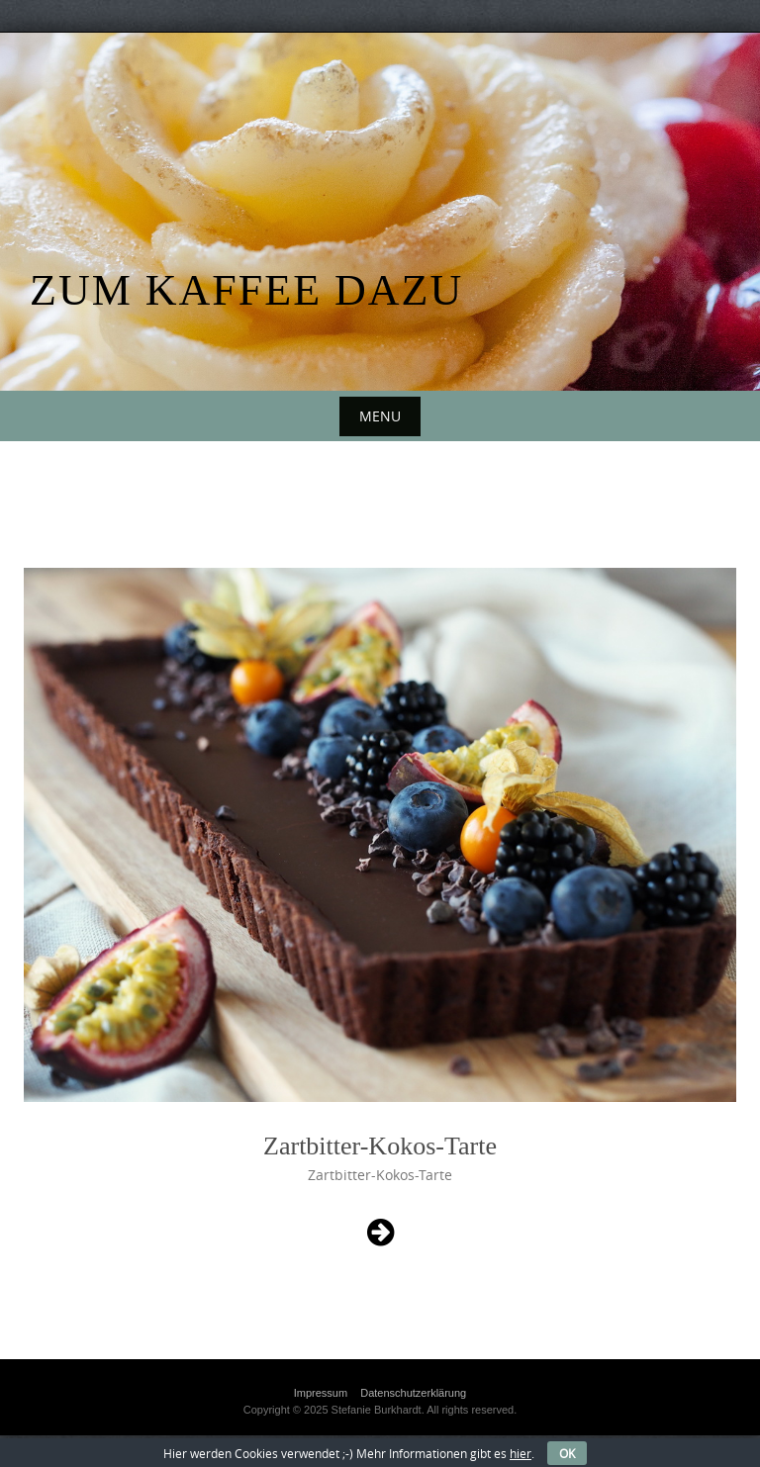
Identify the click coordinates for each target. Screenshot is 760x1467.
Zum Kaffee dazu (246, 290)
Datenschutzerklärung (413, 1393)
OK (567, 1453)
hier (520, 1453)
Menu (380, 416)
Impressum (320, 1393)
